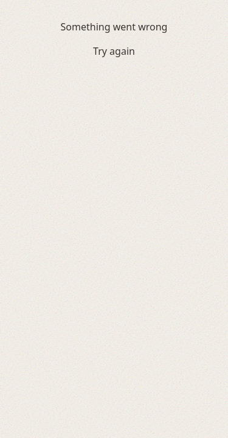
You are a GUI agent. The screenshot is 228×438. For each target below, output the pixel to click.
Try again (114, 51)
